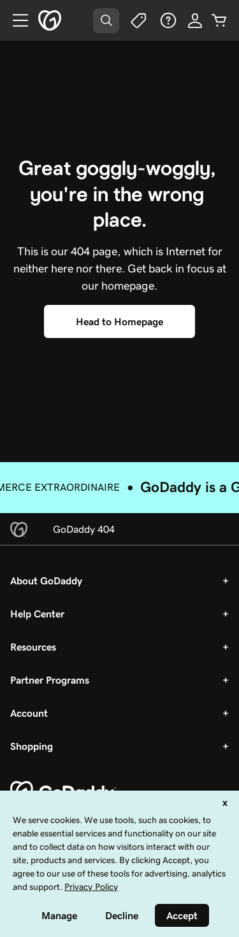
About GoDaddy (46, 580)
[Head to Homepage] (119, 321)
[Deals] (138, 20)
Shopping (31, 746)
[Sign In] (195, 20)
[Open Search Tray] (106, 20)
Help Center (37, 614)
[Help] (168, 20)
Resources (33, 647)
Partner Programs (49, 680)
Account (29, 713)
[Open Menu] (15, 20)
